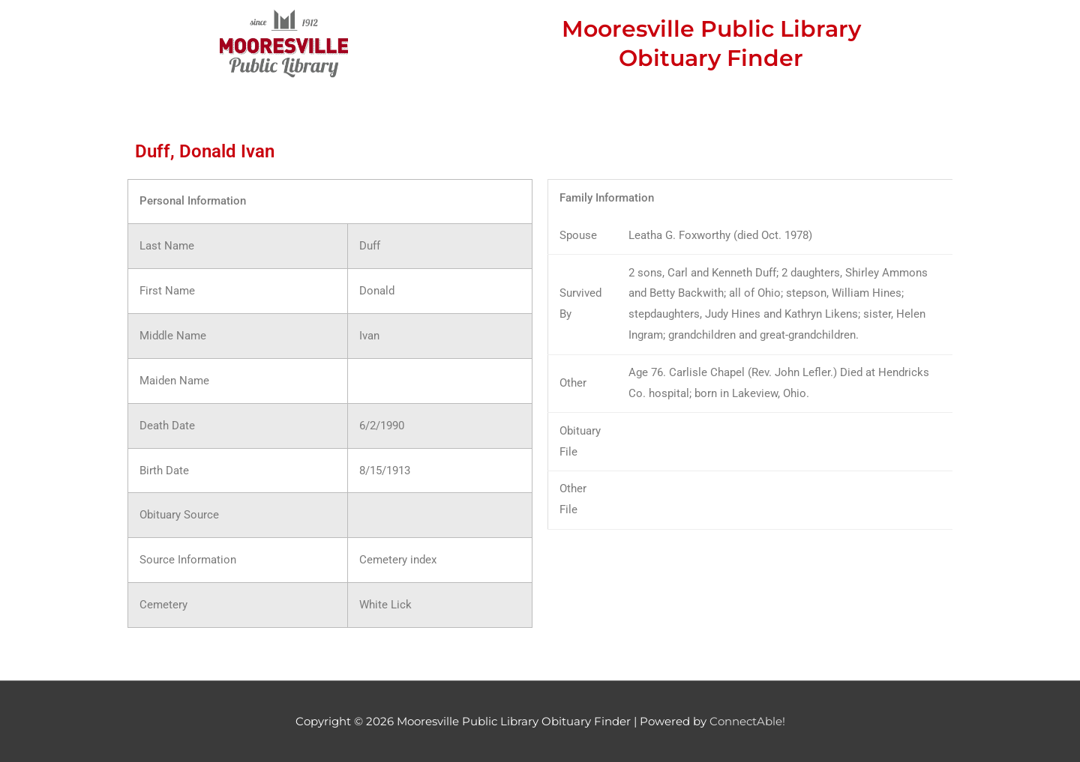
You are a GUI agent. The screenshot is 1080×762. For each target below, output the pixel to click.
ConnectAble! (747, 721)
